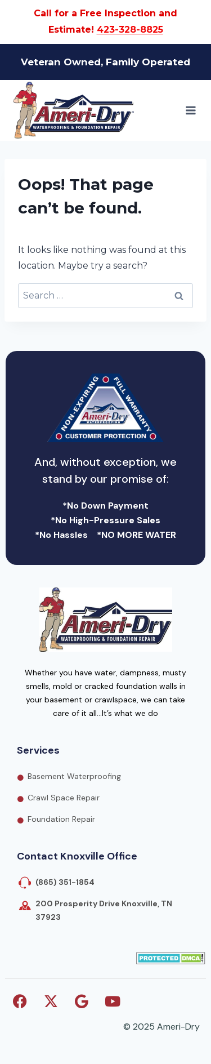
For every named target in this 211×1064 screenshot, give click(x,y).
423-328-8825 (130, 29)
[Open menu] (190, 110)
